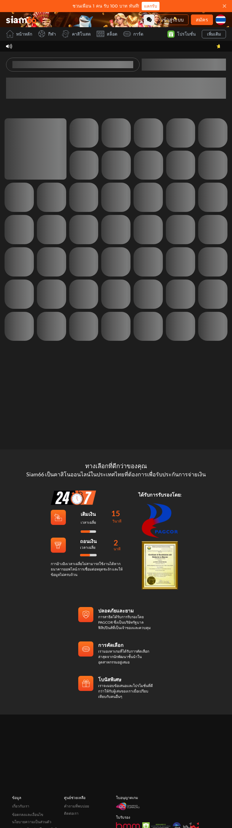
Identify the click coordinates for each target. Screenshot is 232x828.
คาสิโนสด (76, 34)
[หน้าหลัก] (21, 19)
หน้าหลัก (19, 34)
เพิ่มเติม (214, 34)
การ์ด (133, 34)
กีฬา (47, 34)
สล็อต (107, 34)
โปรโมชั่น (181, 34)
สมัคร (202, 19)
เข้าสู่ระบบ (173, 19)
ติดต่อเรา (71, 805)
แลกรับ (150, 6)
